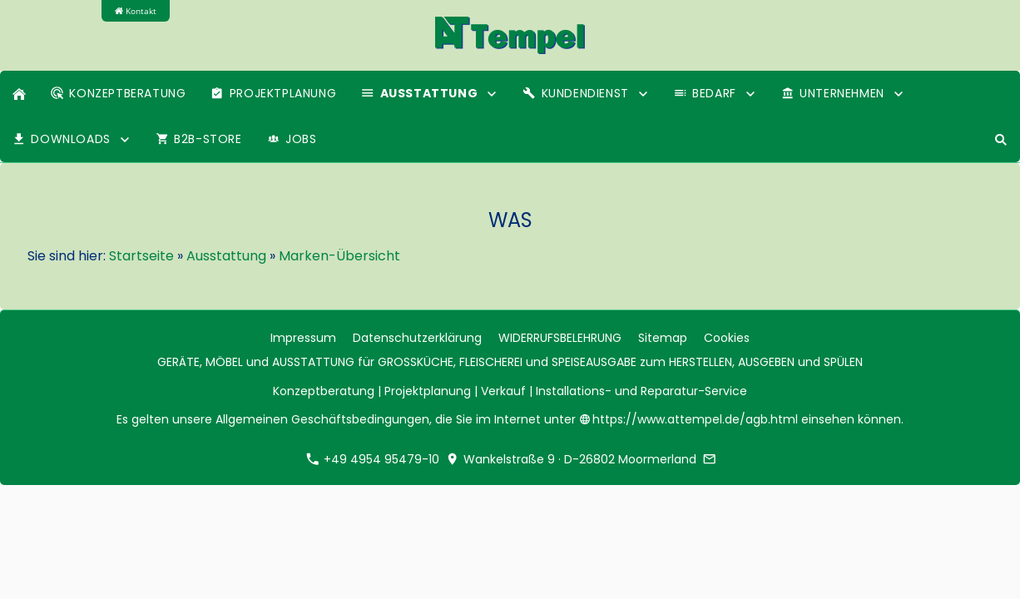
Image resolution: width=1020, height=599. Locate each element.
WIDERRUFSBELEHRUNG (559, 337)
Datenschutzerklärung (417, 337)
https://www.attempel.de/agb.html (690, 419)
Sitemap (662, 337)
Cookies (727, 337)
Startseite (141, 255)
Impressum (303, 337)
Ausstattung (226, 255)
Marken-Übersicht (339, 255)
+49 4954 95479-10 (372, 459)
